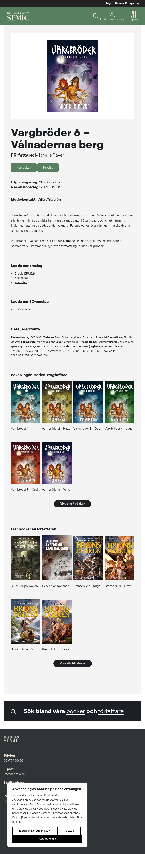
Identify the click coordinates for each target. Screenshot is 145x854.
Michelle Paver (49, 155)
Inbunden (21, 282)
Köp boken (24, 167)
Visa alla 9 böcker (72, 503)
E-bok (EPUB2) (25, 273)
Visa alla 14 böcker (72, 663)
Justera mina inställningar (34, 830)
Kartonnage (22, 278)
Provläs (48, 167)
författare (111, 711)
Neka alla (69, 830)
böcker (75, 711)
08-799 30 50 (13, 760)
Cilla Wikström (49, 199)
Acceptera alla (47, 838)
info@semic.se (14, 774)
